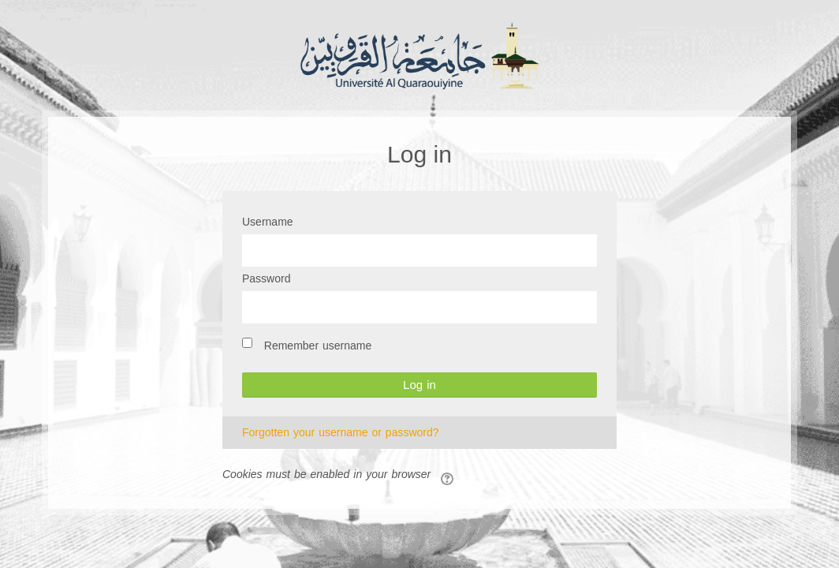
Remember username (318, 346)
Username (267, 222)
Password (266, 279)
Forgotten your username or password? (340, 432)
